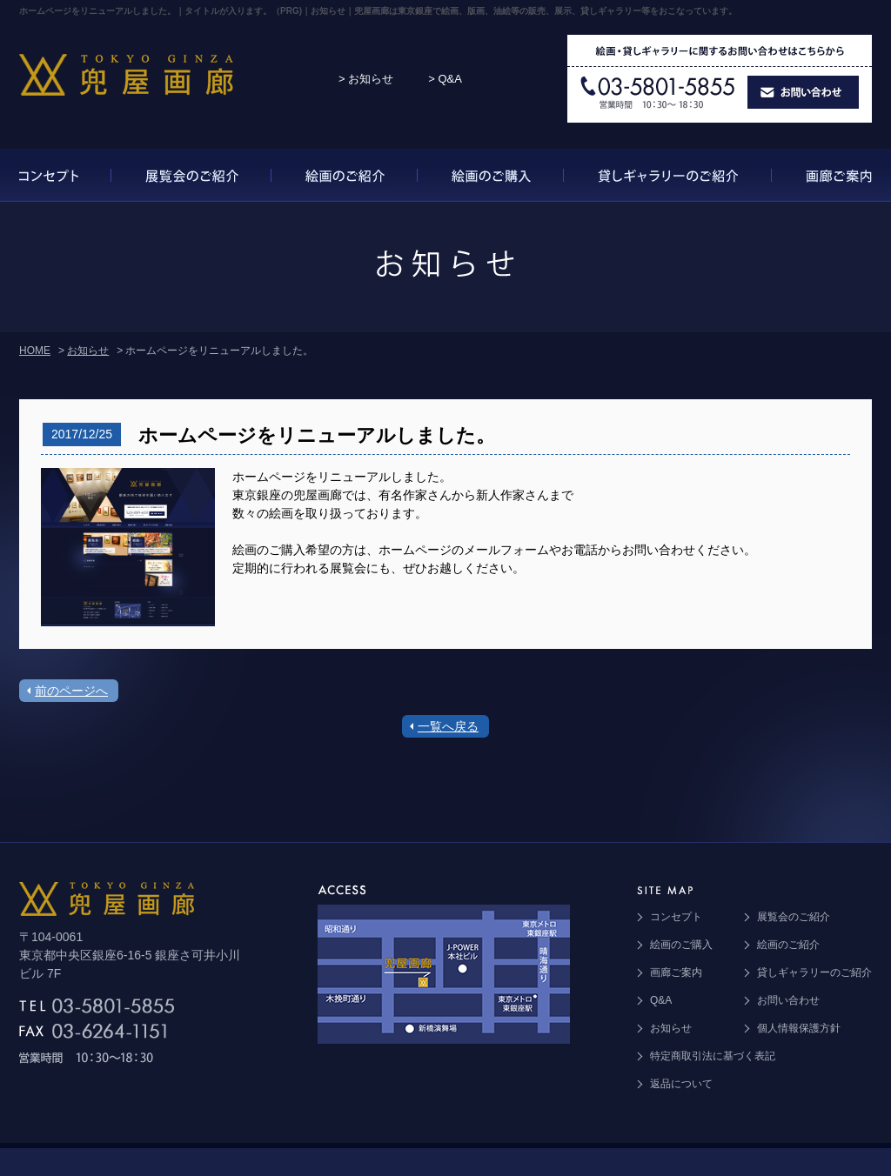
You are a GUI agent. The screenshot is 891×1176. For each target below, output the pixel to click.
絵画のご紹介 (788, 945)
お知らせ (88, 350)
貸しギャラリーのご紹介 (814, 972)
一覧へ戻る (448, 726)
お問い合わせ (788, 1000)
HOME (34, 350)
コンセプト (676, 917)
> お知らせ (365, 78)
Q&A (661, 1000)
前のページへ (71, 691)
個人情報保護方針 (799, 1028)
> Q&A (445, 78)
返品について (681, 1084)
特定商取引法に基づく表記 (712, 1056)
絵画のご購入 (681, 945)
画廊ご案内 (676, 972)
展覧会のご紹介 (793, 917)
